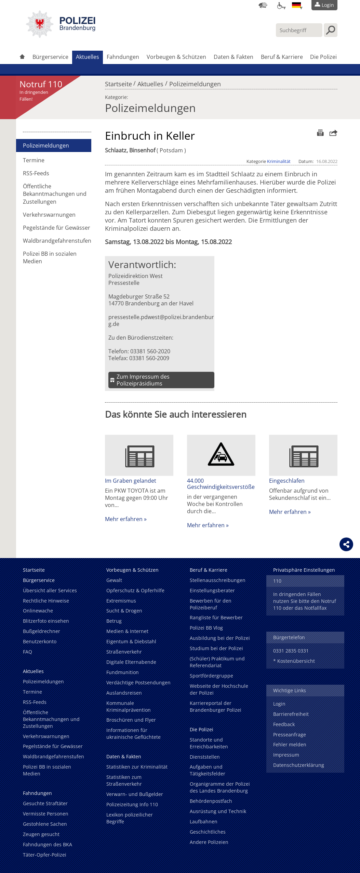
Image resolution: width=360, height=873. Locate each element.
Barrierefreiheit (291, 714)
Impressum (286, 754)
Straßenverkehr (124, 651)
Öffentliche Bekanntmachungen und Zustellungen (54, 193)
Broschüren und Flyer (131, 720)
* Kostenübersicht (294, 661)
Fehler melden (289, 744)
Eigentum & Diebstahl (131, 641)
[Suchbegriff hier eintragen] (299, 30)
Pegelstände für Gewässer (56, 227)
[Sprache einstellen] (296, 5)
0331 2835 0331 (291, 650)
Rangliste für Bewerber (216, 617)
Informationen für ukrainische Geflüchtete (133, 733)
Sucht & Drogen (124, 610)
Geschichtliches (208, 831)
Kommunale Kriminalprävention (128, 706)
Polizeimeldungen (195, 82)
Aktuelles (87, 57)
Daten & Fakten (233, 57)
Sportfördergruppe (211, 675)
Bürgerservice (50, 57)
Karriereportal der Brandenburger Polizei (215, 706)
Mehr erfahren (124, 519)
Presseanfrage (289, 734)
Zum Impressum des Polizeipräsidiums (143, 380)
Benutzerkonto (39, 641)
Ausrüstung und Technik (218, 811)
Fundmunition (122, 672)
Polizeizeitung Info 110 (132, 804)
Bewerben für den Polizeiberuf (210, 604)
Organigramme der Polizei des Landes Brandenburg (220, 787)
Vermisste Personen (45, 813)
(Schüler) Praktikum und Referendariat (217, 662)
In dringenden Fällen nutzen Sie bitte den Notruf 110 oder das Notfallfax (304, 601)
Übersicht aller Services (50, 590)
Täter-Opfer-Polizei (44, 854)
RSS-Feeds (36, 173)
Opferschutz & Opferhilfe (135, 590)
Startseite (118, 82)
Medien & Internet (127, 631)
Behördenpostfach (211, 801)
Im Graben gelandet (130, 481)
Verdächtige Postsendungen (138, 682)
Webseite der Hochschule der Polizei (219, 689)
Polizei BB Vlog (206, 627)
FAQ (27, 651)
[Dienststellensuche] (263, 5)
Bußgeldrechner (41, 631)
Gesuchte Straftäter (45, 803)
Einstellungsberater (212, 590)
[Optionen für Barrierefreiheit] (280, 5)
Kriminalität (279, 161)
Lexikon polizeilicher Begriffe (129, 818)
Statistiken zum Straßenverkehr (124, 780)
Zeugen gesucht (41, 834)
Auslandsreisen (124, 692)
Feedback (284, 724)
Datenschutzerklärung (298, 765)
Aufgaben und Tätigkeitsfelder (207, 770)
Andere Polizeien (209, 842)
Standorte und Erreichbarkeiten (209, 743)
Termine (33, 160)
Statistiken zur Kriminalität (137, 766)
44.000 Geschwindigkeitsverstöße (221, 484)
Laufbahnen (203, 821)
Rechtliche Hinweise (46, 600)
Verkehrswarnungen (49, 214)
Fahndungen (123, 57)
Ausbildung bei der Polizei (220, 638)
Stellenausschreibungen (217, 580)
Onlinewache (38, 610)
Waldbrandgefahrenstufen (57, 240)
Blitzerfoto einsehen (46, 621)
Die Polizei (323, 57)
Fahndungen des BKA (47, 844)
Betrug (114, 621)
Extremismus (121, 600)
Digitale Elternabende (131, 662)
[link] (60, 36)
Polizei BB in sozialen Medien (50, 257)
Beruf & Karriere (282, 57)
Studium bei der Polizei (216, 648)
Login (279, 703)
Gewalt (114, 580)
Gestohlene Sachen (45, 824)
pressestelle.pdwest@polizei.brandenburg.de (161, 320)
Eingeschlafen (287, 481)
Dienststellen (205, 757)
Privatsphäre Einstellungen (304, 570)
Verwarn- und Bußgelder (134, 794)
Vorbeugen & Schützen (176, 57)
